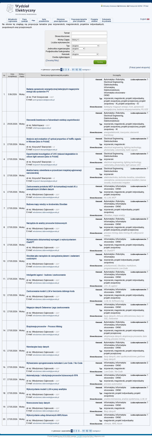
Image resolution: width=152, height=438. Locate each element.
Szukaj (100, 62)
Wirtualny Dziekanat (110, 6)
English (143, 19)
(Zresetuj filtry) (52, 60)
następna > (86, 70)
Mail (146, 6)
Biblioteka (123, 6)
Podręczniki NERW (135, 6)
